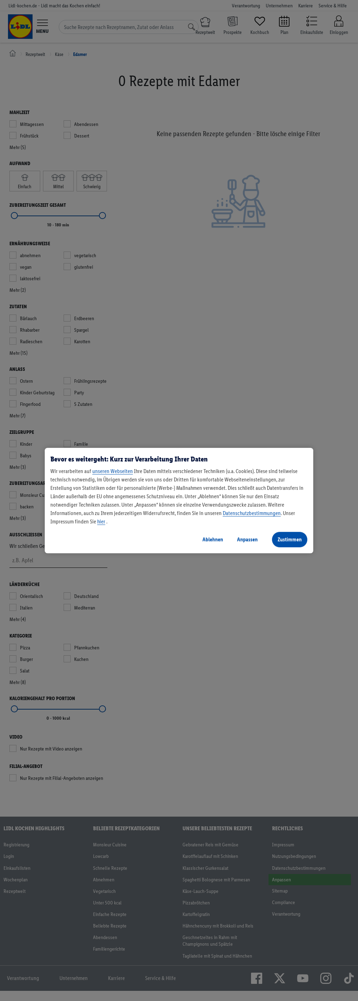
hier (101, 521)
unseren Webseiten (112, 471)
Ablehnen (212, 539)
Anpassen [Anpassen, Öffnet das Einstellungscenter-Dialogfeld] (247, 539)
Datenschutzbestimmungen (252, 513)
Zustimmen (290, 539)
